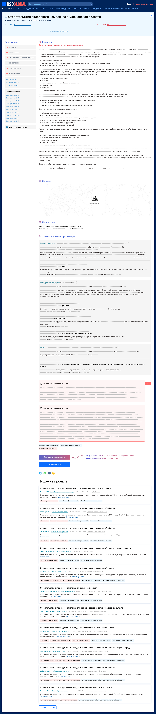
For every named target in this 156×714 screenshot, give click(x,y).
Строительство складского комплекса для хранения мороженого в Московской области (81, 608)
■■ (54, 54)
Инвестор (51, 243)
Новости (108, 9)
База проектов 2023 (12, 115)
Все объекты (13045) (47, 707)
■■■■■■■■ (105, 52)
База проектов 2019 (12, 104)
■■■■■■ (41, 49)
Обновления (14, 63)
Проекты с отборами (13, 91)
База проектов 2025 (12, 121)
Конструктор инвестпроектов (18, 127)
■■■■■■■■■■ (143, 49)
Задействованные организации (21, 58)
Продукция (97, 9)
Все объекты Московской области (71, 445)
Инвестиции (14, 52)
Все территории (11, 79)
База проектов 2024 (12, 118)
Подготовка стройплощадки (22, 25)
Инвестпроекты (9, 9)
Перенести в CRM (54, 464)
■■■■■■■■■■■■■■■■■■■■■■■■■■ (52, 249)
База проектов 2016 (12, 95)
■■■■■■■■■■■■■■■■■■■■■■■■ (133, 52)
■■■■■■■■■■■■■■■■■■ (54, 49)
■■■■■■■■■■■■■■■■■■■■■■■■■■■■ (52, 96)
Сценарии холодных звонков (54, 457)
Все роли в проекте (12, 85)
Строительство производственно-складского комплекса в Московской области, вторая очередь (85, 548)
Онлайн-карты (120, 9)
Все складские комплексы (47, 448)
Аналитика (133, 9)
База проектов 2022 (12, 112)
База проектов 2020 (12, 106)
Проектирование (60, 512)
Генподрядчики (63, 9)
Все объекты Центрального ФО (48, 445)
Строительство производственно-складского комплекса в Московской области (77, 508)
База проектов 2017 (12, 98)
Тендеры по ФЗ (47, 9)
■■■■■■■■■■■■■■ (72, 54)
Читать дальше (63, 497)
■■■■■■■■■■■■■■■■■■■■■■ (89, 49)
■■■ (95, 94)
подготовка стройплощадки (97, 512)
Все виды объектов (12, 82)
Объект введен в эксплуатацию (116, 25)
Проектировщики (81, 9)
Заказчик (43, 243)
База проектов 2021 (12, 109)
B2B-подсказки (15, 68)
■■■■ (68, 57)
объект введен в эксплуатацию (93, 571)
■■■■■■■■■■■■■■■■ (71, 49)
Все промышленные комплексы (51, 580)
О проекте (13, 47)
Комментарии (14, 73)
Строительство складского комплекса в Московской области (69, 588)
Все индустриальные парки (49, 700)
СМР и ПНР (64, 31)
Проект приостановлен (60, 551)
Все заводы (44, 521)
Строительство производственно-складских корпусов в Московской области (76, 687)
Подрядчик (56, 282)
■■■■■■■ (62, 57)
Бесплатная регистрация (143, 4)
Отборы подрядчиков (28, 9)
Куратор (43, 347)
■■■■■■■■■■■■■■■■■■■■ (48, 52)
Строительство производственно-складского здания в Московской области (76, 488)
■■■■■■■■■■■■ (126, 257)
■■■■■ (86, 69)
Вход (129, 4)
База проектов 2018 (12, 101)
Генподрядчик (45, 282)
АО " (63, 282)
